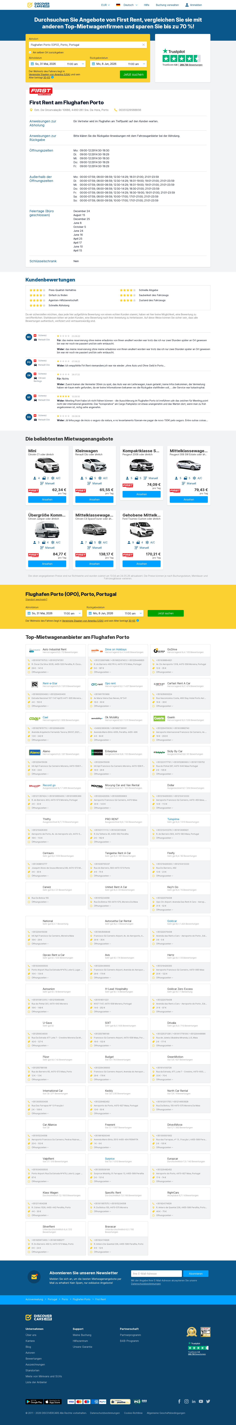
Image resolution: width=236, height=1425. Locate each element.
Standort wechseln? (36, 599)
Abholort (33, 39)
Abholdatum (35, 58)
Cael (45, 717)
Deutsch (125, 5)
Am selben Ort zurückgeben (48, 52)
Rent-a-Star (50, 683)
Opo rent (110, 683)
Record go (49, 785)
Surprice (110, 1158)
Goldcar (172, 921)
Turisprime (173, 819)
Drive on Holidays (116, 649)
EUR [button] (104, 5)
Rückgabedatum (99, 58)
